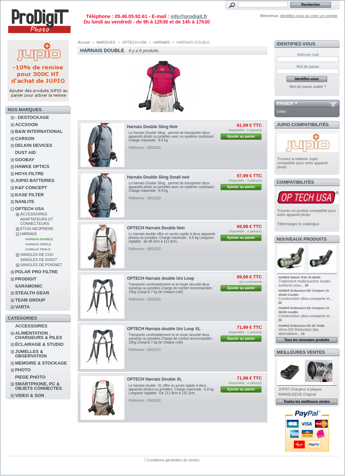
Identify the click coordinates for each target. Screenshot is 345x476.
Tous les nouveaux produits (306, 340)
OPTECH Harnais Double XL (154, 379)
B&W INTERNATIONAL (39, 131)
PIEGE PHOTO (30, 377)
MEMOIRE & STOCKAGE (41, 363)
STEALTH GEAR (32, 292)
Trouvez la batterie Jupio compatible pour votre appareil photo (302, 163)
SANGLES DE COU (37, 254)
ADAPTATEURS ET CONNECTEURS (36, 221)
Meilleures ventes (301, 352)
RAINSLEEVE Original (297, 394)
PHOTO (23, 369)
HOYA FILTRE (29, 173)
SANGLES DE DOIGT (38, 260)
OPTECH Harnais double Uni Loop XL (164, 328)
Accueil (84, 42)
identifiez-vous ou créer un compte (309, 16)
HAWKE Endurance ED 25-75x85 (302, 325)
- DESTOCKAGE (32, 117)
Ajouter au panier (241, 136)
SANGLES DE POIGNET (41, 265)
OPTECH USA (29, 208)
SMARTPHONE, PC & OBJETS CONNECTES (38, 386)
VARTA (22, 306)
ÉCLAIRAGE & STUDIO (39, 344)
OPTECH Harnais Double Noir (156, 228)
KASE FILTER (29, 194)
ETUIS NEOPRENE (36, 229)
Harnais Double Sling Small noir (158, 177)
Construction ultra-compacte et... (306, 298)
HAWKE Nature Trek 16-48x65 (299, 277)
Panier (285, 103)
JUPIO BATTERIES (34, 180)
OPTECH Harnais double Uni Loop (160, 278)
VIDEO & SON (29, 395)
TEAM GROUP (30, 300)
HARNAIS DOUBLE (39, 239)
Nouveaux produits (302, 239)
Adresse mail (308, 54)
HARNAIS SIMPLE (38, 244)
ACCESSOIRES (33, 214)
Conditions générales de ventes (173, 460)
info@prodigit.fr (188, 16)
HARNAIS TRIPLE (37, 249)
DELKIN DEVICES (33, 145)
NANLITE (24, 201)
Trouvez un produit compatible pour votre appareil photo (306, 213)
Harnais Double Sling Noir (152, 126)
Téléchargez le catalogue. (298, 224)
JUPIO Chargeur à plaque (300, 389)
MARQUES (106, 42)
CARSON (24, 138)
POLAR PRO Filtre (36, 271)
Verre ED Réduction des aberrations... (299, 331)
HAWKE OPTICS (32, 166)
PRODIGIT (25, 278)
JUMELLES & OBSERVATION (31, 353)
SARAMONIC (28, 286)
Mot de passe (308, 66)
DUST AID (25, 152)
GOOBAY (24, 159)
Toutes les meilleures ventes (307, 401)
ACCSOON (26, 124)
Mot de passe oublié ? (307, 87)
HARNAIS (28, 234)
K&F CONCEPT (31, 187)
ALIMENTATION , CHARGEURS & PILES (38, 335)
